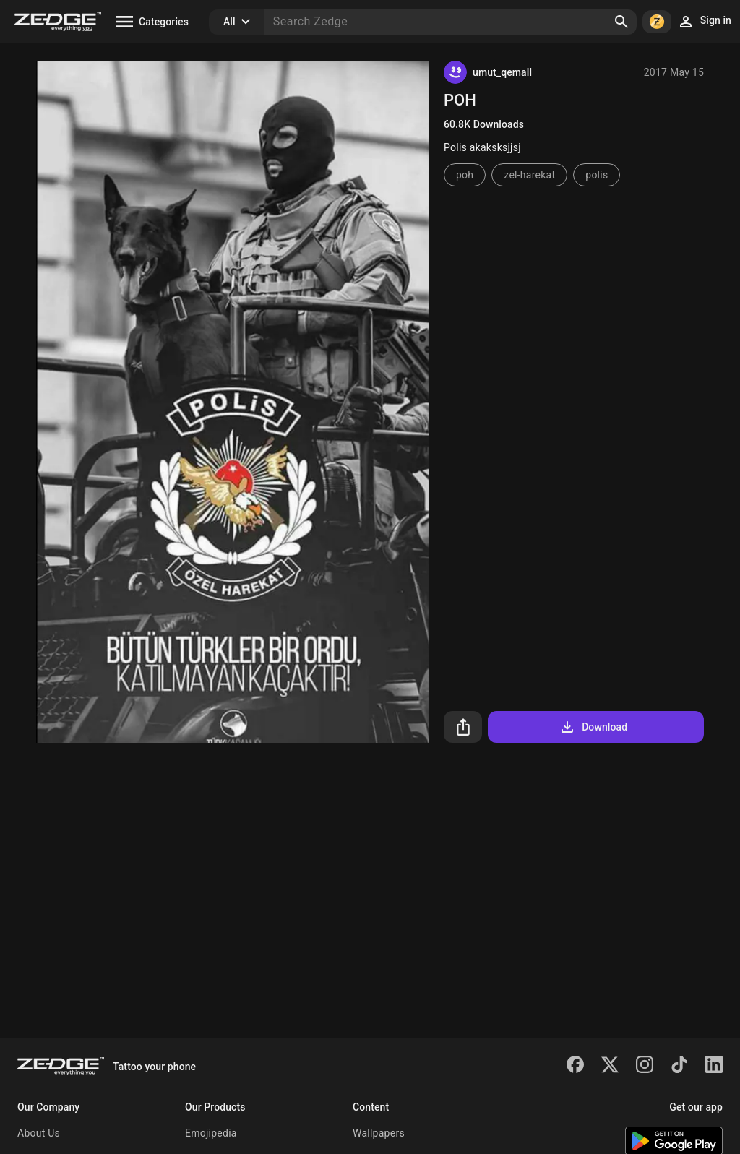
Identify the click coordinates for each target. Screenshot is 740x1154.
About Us (38, 1133)
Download (593, 727)
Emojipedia (211, 1133)
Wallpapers (379, 1133)
